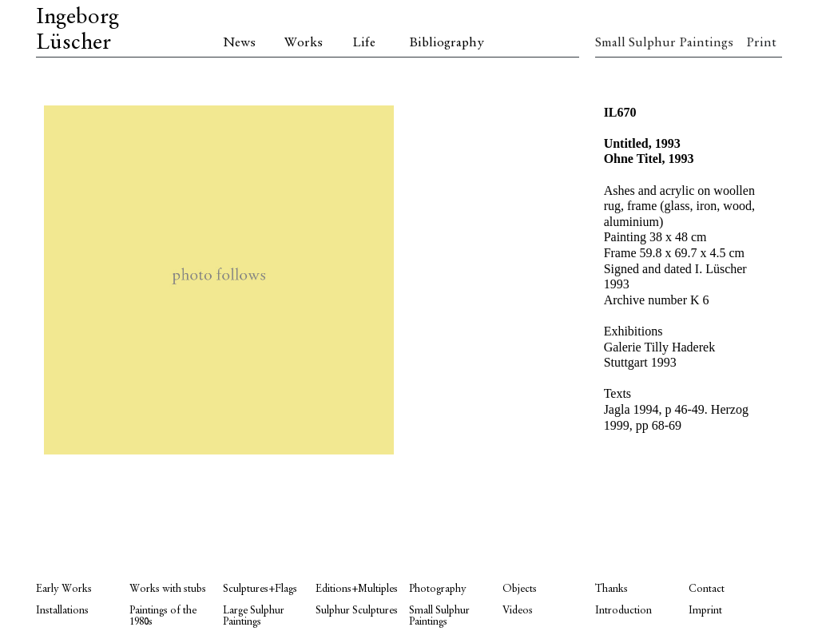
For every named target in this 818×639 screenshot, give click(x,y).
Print (761, 43)
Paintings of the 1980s (163, 616)
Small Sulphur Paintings (642, 43)
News (239, 43)
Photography (438, 589)
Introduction (623, 610)
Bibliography (446, 43)
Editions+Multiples (357, 589)
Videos (517, 610)
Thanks (611, 589)
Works (303, 43)
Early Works (64, 589)
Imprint (705, 610)
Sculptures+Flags (260, 589)
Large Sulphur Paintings (253, 616)
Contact (707, 589)
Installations (62, 610)
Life (363, 43)
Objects (519, 589)
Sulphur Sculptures (357, 610)
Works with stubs (167, 589)
